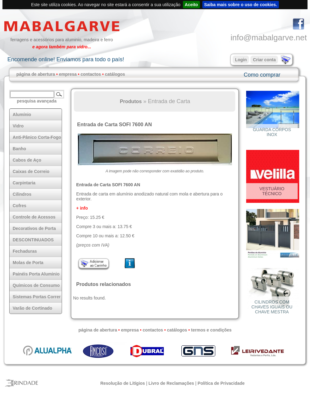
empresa (68, 74)
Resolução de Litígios (122, 383)
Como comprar (262, 75)
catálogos (115, 74)
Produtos (131, 101)
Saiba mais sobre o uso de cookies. (240, 4)
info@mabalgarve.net (268, 37)
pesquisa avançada (36, 100)
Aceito (191, 4)
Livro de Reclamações (171, 383)
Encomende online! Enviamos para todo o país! (65, 59)
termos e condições (211, 330)
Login (241, 59)
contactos (91, 74)
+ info (82, 208)
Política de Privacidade (221, 383)
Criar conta (264, 59)
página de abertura (35, 74)
